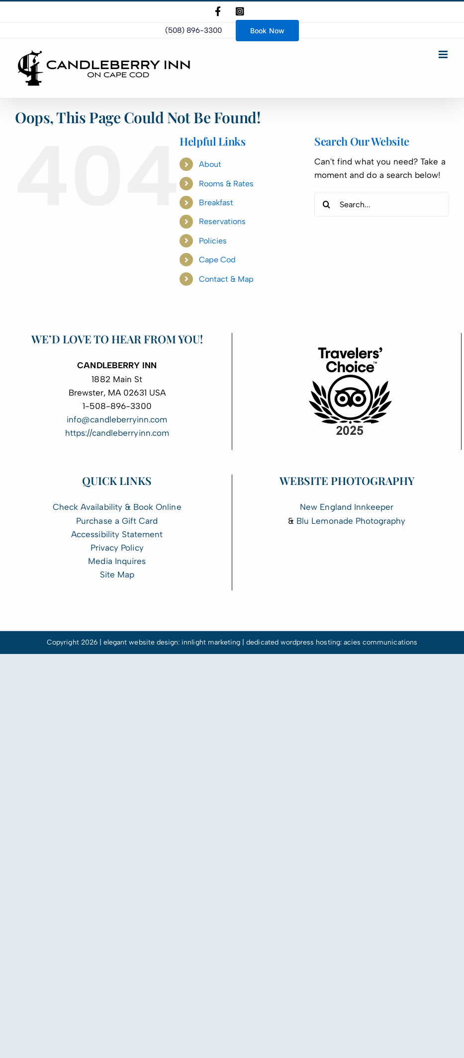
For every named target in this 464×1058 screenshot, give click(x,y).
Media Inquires (117, 561)
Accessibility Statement (117, 534)
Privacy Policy (117, 548)
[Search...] (381, 204)
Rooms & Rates (226, 183)
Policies (213, 240)
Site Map (117, 574)
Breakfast (216, 202)
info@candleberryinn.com (117, 419)
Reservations (222, 221)
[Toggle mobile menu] (444, 54)
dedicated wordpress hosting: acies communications (331, 642)
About (210, 164)
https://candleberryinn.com (117, 433)
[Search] (326, 204)
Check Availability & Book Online (117, 507)
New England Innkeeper (346, 507)
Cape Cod (217, 259)
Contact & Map (226, 279)
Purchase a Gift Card (117, 521)
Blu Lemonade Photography (350, 521)
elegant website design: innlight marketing (171, 642)
